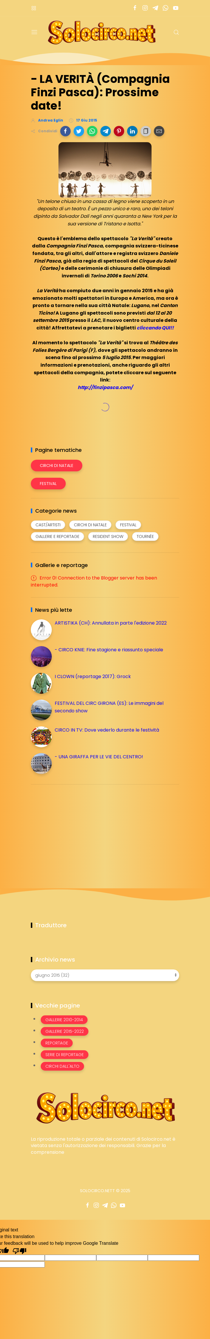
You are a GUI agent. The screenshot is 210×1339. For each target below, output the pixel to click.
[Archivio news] (105, 975)
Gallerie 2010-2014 (64, 1020)
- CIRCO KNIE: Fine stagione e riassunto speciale (109, 649)
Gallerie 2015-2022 (64, 1031)
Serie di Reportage (64, 1055)
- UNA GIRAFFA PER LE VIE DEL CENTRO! (99, 756)
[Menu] (34, 32)
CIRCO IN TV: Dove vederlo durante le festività (107, 730)
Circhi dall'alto (62, 1066)
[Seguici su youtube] (175, 8)
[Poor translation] (19, 1250)
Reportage (56, 1043)
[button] (65, 131)
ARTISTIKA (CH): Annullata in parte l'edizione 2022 (111, 623)
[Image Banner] (105, 1107)
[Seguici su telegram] (155, 8)
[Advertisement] (74, 829)
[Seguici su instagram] (145, 8)
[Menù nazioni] (34, 8)
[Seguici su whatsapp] (165, 8)
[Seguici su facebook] (134, 8)
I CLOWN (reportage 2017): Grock (93, 676)
